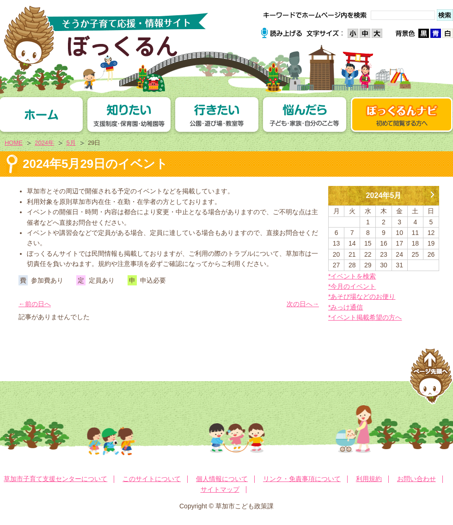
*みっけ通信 (345, 307)
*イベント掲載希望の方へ (365, 317)
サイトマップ (220, 489)
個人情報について (222, 478)
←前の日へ (34, 304)
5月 (70, 142)
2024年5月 (384, 195)
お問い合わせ (416, 478)
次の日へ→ (303, 304)
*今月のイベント (352, 286)
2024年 (44, 142)
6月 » (432, 191)
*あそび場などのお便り (361, 296)
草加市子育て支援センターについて (55, 478)
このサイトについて (151, 478)
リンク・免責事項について (302, 478)
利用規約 (369, 478)
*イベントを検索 (352, 276)
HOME (14, 142)
